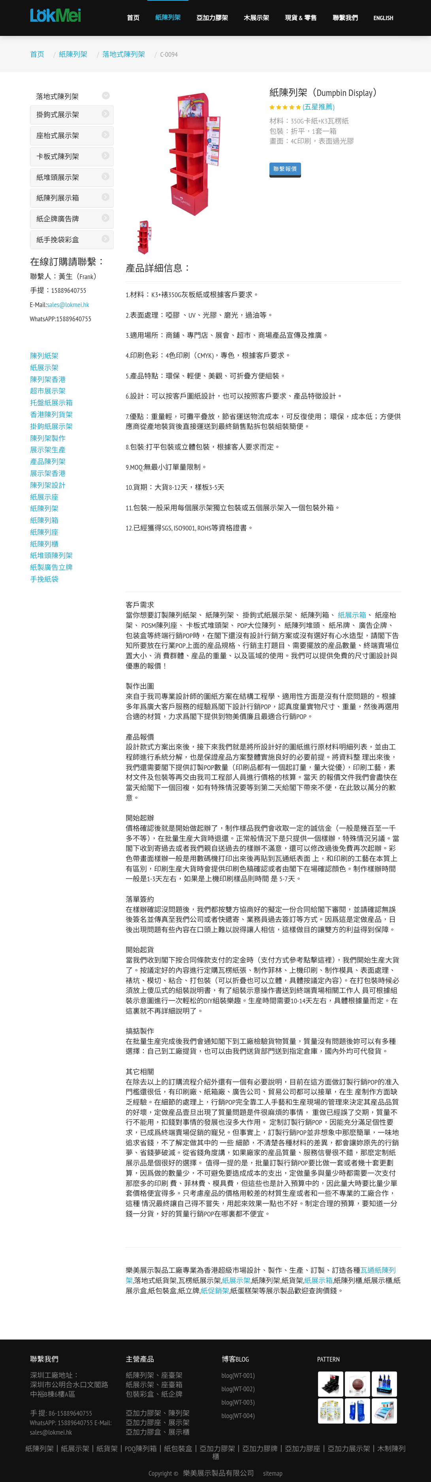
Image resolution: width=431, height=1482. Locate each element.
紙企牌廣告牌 (57, 218)
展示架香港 (48, 473)
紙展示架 (44, 367)
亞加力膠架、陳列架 (158, 1413)
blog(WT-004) (238, 1415)
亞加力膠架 (212, 18)
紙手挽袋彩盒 (57, 239)
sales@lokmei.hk (68, 304)
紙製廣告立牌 (51, 567)
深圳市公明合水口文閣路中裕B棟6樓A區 (69, 1389)
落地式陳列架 (123, 54)
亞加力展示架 (348, 1448)
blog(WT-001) (238, 1375)
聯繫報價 (285, 168)
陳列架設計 (48, 485)
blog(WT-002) (238, 1388)
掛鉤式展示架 (57, 114)
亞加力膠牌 (260, 1448)
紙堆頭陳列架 (51, 555)
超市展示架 (48, 390)
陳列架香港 (48, 379)
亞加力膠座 (302, 1448)
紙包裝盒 (178, 1448)
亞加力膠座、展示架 (158, 1422)
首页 (133, 18)
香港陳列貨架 (51, 414)
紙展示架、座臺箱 (154, 1384)
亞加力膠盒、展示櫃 (158, 1432)
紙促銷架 (215, 1290)
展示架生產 (48, 449)
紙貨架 (107, 1448)
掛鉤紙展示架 (51, 426)
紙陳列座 (44, 532)
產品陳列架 (48, 461)
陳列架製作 (48, 438)
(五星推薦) (318, 106)
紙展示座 (44, 497)
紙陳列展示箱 (57, 197)
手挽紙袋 (44, 579)
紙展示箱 (352, 615)
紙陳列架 (168, 17)
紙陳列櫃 (44, 544)
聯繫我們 (345, 18)
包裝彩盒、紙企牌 (154, 1394)
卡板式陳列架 (57, 156)
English (383, 18)
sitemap (272, 1473)
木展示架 (256, 18)
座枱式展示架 (57, 135)
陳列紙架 (44, 355)
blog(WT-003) (238, 1402)
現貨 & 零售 (301, 18)
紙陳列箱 (44, 520)
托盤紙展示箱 (51, 402)
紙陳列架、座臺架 (154, 1375)
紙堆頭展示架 (57, 177)
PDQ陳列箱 (141, 1448)
